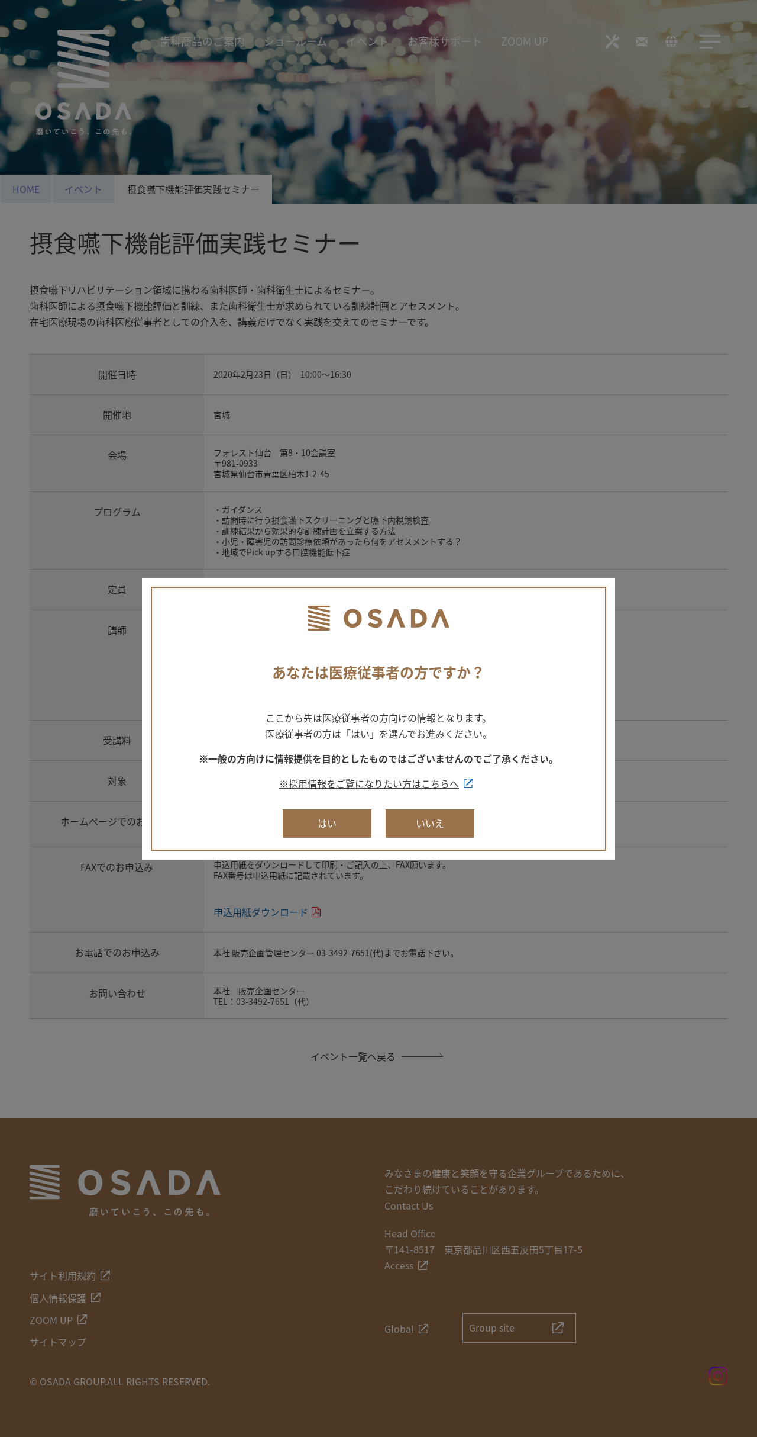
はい (327, 823)
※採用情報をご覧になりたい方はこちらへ (369, 783)
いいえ (430, 823)
